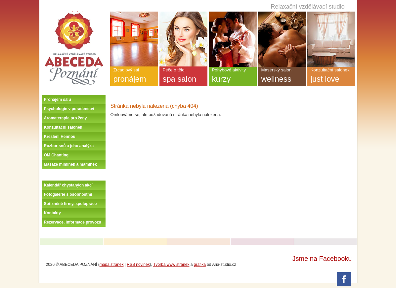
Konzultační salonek (63, 127)
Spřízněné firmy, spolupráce (70, 203)
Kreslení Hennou (59, 136)
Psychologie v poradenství (69, 108)
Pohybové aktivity (233, 76)
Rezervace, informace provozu (72, 222)
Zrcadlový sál (134, 76)
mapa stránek (112, 264)
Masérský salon (282, 76)
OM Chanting (56, 155)
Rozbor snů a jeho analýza (69, 146)
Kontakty (52, 213)
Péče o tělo (183, 76)
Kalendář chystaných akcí (68, 185)
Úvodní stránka (73, 14)
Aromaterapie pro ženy (65, 118)
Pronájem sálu (57, 99)
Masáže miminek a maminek (70, 164)
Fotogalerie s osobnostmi (68, 194)
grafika (200, 264)
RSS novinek (138, 264)
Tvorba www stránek (171, 264)
